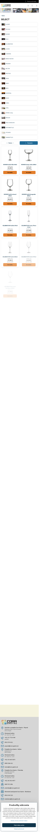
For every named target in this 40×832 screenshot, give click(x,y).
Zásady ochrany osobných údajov (19, 820)
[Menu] (37, 5)
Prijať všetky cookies (19, 825)
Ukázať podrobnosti (19, 829)
